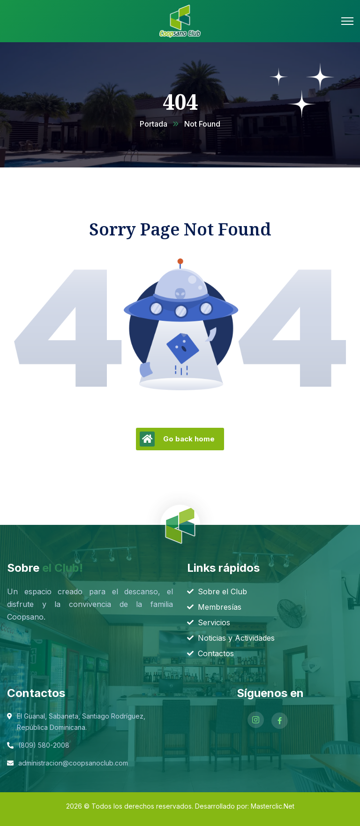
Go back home (177, 439)
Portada (153, 124)
